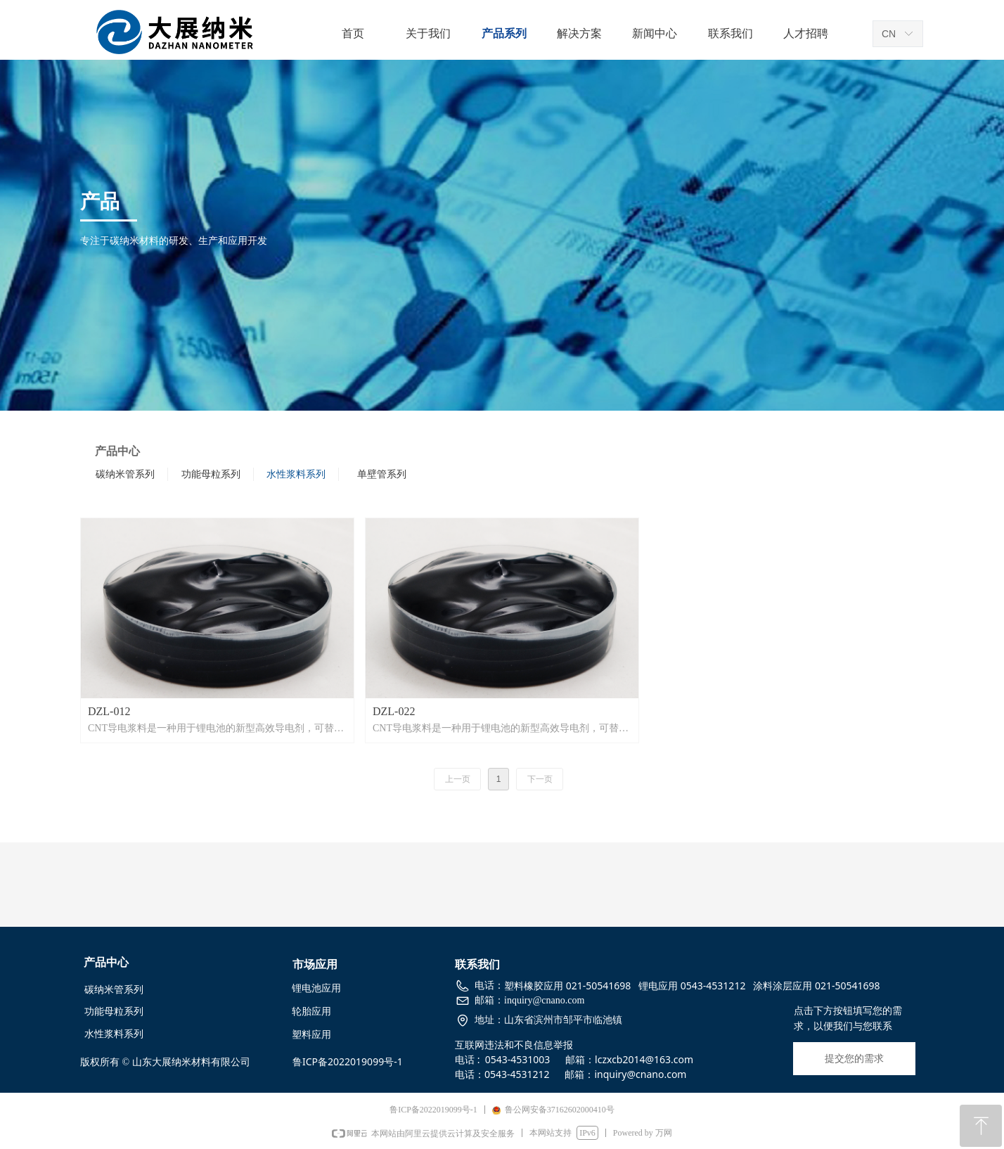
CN (889, 33)
